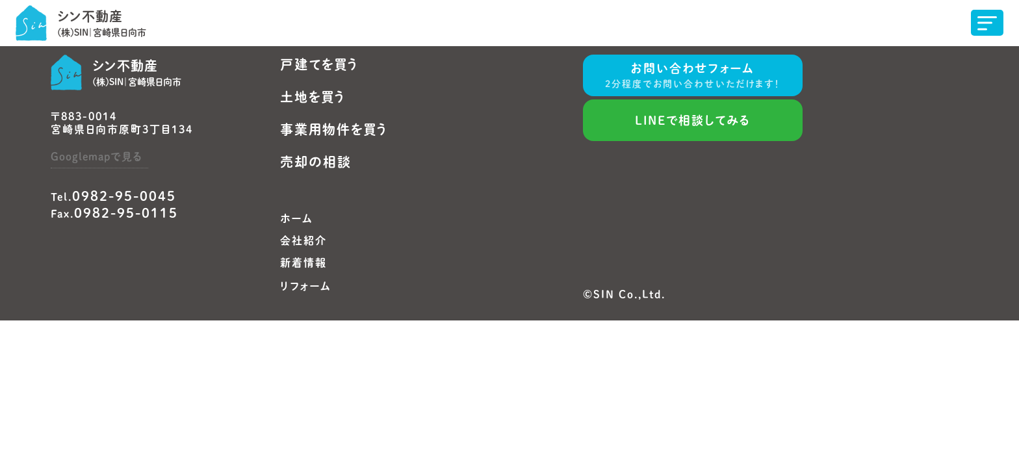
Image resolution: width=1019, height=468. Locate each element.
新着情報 (303, 262)
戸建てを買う (319, 64)
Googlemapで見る (96, 156)
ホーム (296, 218)
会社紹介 (303, 240)
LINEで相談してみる (693, 120)
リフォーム (305, 286)
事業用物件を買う (334, 129)
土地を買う (313, 96)
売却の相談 (316, 161)
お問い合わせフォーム (692, 76)
